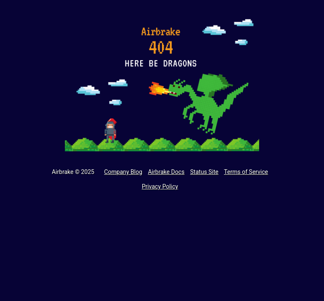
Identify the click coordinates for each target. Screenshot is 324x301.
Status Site (204, 171)
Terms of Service (246, 171)
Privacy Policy (160, 186)
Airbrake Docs (166, 171)
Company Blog (123, 171)
